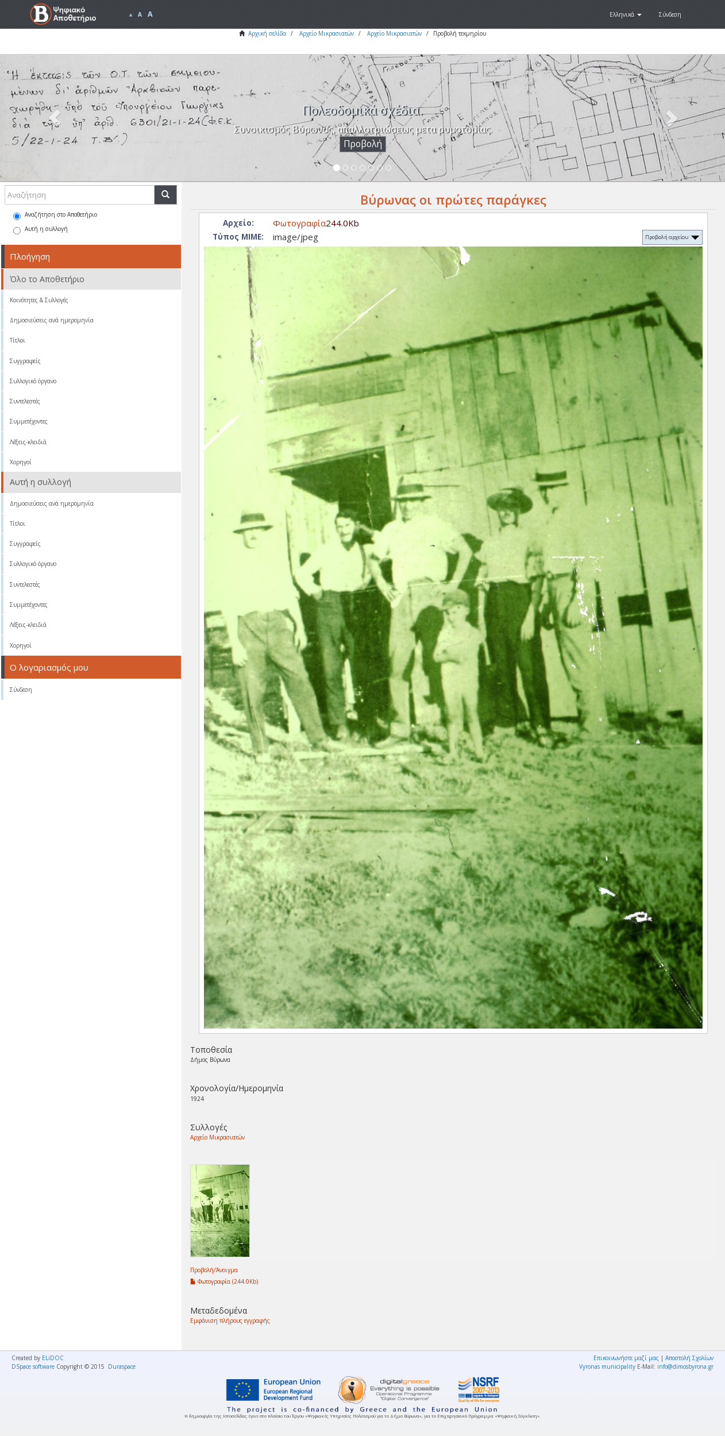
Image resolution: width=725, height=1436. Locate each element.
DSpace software (33, 1366)
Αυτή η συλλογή (40, 229)
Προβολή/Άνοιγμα (214, 1270)
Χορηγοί (21, 462)
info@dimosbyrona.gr (685, 1366)
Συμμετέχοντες (29, 421)
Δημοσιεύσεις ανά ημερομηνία (52, 320)
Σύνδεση (21, 690)
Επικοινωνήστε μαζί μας (626, 1358)
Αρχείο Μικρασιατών (326, 33)
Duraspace (122, 1366)
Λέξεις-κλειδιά (28, 442)
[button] (625, 14)
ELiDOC (53, 1358)
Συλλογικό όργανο (33, 381)
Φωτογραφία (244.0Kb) (224, 1281)
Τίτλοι (17, 340)
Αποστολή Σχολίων (689, 1358)
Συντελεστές (25, 401)
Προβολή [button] (363, 144)
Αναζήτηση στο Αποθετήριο (55, 215)
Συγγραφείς (25, 361)
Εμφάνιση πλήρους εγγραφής (230, 1320)
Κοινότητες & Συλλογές (39, 300)
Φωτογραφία (299, 223)
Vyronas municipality (607, 1366)
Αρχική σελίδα (267, 33)
